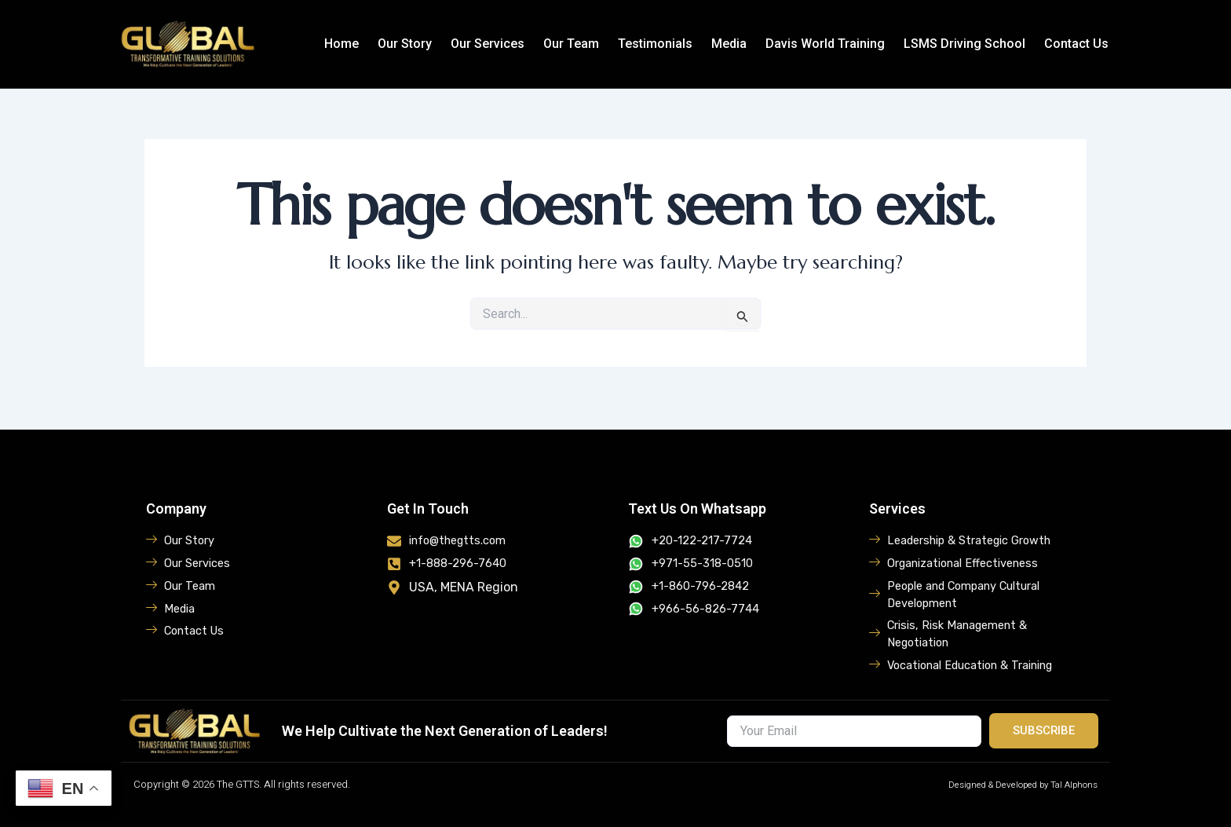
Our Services (487, 43)
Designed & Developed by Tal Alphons (1010, 784)
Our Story (405, 43)
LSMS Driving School (964, 43)
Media (729, 43)
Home (341, 43)
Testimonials (655, 43)
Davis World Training (825, 43)
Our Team (571, 43)
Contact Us (1076, 43)
